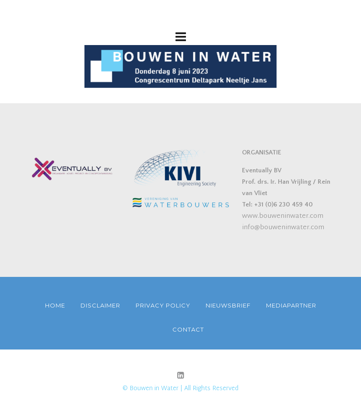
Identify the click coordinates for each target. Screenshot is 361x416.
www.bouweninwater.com (282, 216)
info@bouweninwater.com (283, 228)
